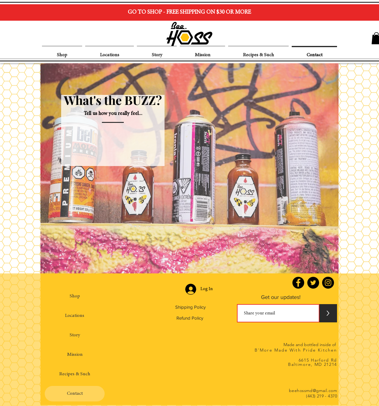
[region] (189, 168)
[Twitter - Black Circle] (313, 283)
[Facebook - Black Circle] (298, 283)
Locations (74, 315)
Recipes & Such (74, 374)
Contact (75, 393)
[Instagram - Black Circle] (328, 283)
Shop (75, 296)
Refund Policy (189, 318)
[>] (328, 313)
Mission (75, 354)
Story (75, 335)
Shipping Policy (190, 307)
